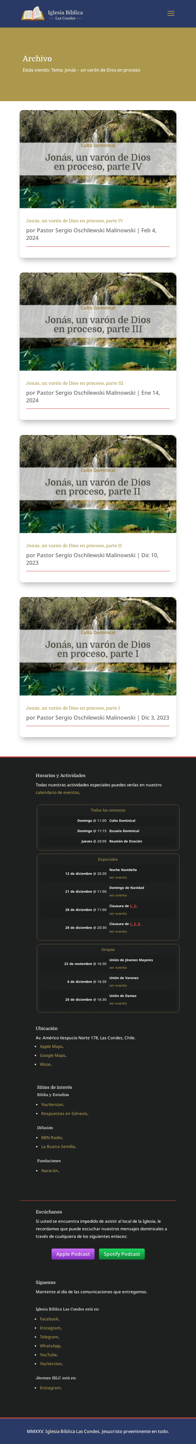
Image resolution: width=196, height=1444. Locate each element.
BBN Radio (51, 1137)
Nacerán (49, 1171)
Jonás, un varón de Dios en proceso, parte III (74, 383)
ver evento (118, 877)
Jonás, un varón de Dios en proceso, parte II (74, 545)
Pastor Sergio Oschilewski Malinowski (86, 230)
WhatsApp (50, 1346)
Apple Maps (51, 1046)
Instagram (50, 1328)
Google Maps (52, 1055)
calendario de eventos (57, 792)
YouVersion (52, 1104)
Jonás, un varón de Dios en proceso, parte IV (74, 220)
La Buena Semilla (58, 1146)
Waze (45, 1064)
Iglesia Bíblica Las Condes (72, 1431)
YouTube (48, 1355)
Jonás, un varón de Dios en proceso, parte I (73, 708)
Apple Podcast (73, 1254)
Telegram (49, 1337)
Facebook (49, 1319)
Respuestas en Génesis (64, 1113)
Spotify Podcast (122, 1254)
